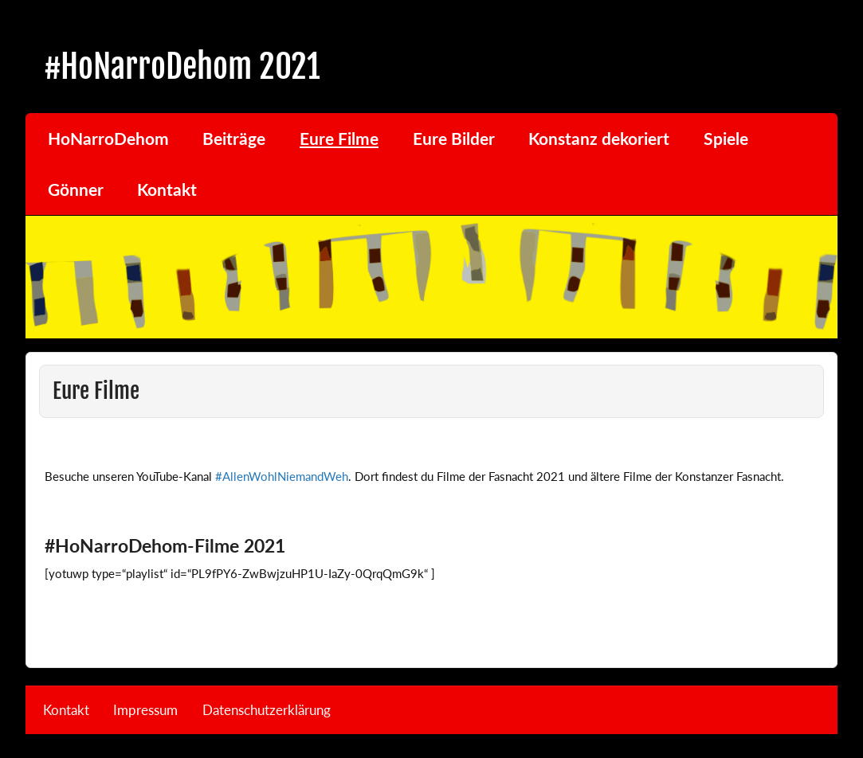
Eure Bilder (454, 138)
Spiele (726, 138)
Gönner (76, 189)
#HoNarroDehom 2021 (182, 66)
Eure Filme (339, 138)
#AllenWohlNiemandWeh (281, 476)
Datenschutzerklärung (266, 710)
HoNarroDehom (108, 138)
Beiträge (233, 138)
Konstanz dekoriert (598, 138)
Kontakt (167, 189)
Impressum (145, 710)
